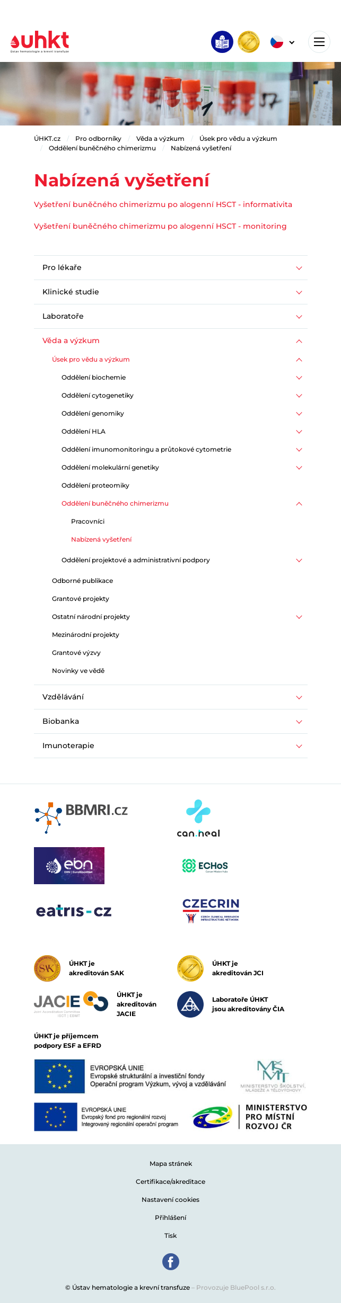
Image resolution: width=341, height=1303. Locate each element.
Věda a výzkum (160, 138)
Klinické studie (70, 291)
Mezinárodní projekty (85, 635)
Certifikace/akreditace (170, 1181)
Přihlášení (170, 1217)
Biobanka (60, 721)
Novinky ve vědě (78, 671)
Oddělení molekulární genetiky (110, 467)
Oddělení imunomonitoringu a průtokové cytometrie (146, 449)
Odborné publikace (82, 581)
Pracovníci (87, 521)
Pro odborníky (98, 138)
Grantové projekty (80, 599)
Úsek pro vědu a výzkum (238, 138)
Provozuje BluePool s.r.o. (236, 1287)
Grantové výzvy (76, 653)
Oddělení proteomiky (95, 485)
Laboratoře (63, 316)
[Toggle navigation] (319, 42)
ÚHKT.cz (47, 138)
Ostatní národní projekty (91, 617)
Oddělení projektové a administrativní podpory (136, 560)
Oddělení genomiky (93, 413)
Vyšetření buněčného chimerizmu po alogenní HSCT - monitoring (160, 226)
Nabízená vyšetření (201, 148)
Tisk (170, 1235)
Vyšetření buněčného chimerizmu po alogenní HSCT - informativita (163, 204)
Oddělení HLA (84, 431)
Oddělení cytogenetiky (98, 395)
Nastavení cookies (170, 1199)
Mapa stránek (171, 1163)
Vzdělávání (63, 697)
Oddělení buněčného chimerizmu (102, 148)
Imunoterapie (68, 745)
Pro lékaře (62, 267)
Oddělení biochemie (94, 377)
